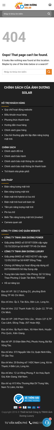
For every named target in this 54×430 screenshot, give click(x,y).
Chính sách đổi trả (13, 151)
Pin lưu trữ (9, 212)
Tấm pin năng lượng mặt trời (18, 207)
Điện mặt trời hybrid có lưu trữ (19, 196)
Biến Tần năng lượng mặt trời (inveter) (23, 217)
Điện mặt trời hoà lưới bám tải (19, 202)
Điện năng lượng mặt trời (17, 186)
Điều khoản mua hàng (15, 114)
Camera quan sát (13, 222)
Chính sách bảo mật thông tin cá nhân (23, 161)
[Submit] (48, 13)
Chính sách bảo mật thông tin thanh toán (25, 166)
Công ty (37, 412)
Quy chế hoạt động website (18, 109)
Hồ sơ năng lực (12, 283)
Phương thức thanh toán (16, 119)
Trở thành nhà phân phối (16, 171)
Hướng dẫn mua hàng (15, 125)
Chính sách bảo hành (15, 156)
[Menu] (4, 5)
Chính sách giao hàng (15, 130)
